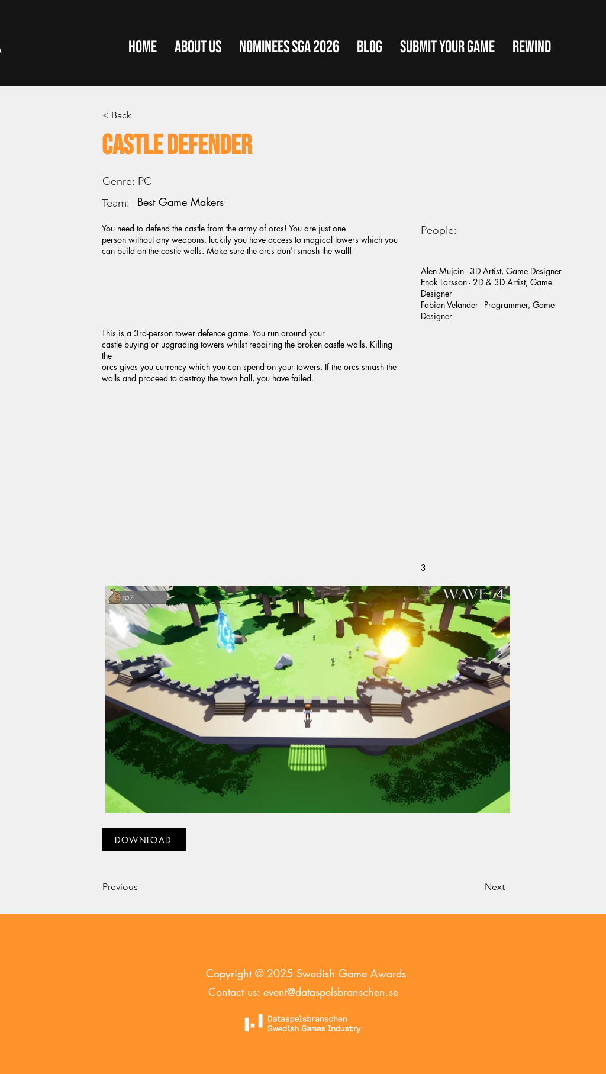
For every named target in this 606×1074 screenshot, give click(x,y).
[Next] (475, 887)
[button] (447, 47)
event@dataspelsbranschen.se (330, 992)
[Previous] (141, 887)
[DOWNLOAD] (144, 839)
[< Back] (141, 115)
